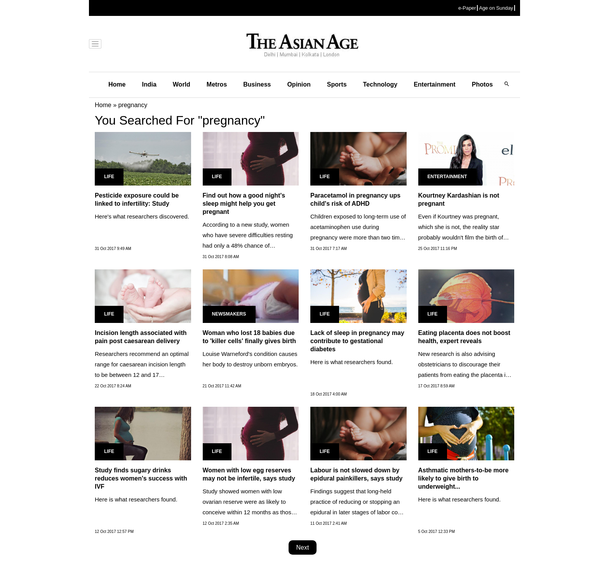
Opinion (298, 84)
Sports (337, 84)
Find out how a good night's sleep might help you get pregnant (244, 203)
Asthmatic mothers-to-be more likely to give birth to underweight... (463, 478)
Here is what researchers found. (351, 362)
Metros (217, 84)
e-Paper (467, 8)
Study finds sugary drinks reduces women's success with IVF (141, 478)
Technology (380, 84)
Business (257, 84)
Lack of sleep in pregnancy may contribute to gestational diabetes (357, 341)
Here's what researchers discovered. (142, 216)
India (149, 84)
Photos (482, 84)
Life (109, 176)
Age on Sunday (496, 8)
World (181, 84)
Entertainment (435, 84)
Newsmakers (229, 314)
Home (116, 84)
